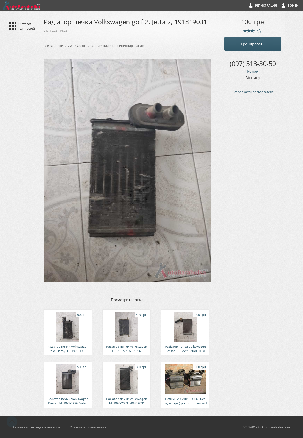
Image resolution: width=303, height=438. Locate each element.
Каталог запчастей (27, 26)
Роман (253, 71)
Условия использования (88, 427)
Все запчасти (53, 46)
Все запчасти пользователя (252, 92)
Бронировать (253, 43)
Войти (293, 5)
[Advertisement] (252, 179)
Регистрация (266, 5)
